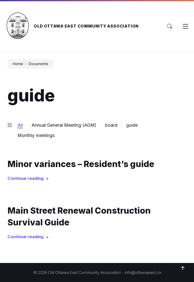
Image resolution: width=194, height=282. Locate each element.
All (20, 125)
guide (132, 125)
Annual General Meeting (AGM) (64, 125)
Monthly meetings (36, 135)
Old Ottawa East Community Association (86, 26)
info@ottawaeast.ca (143, 272)
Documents (38, 64)
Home (18, 64)
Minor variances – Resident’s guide (81, 164)
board (111, 125)
